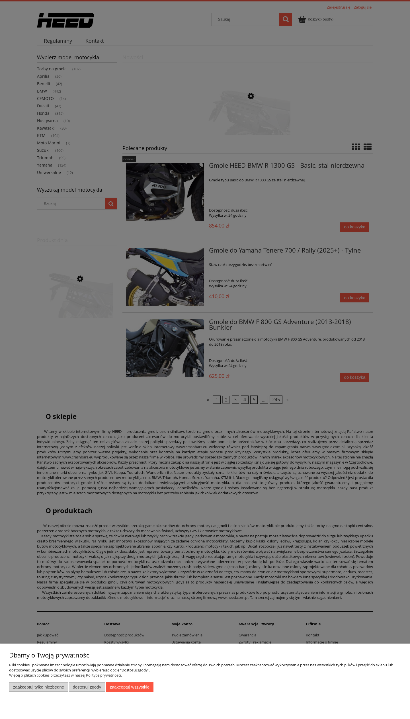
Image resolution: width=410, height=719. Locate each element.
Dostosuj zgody (87, 687)
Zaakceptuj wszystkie (129, 687)
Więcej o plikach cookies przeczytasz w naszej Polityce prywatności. (65, 675)
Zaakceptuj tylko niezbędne (38, 687)
